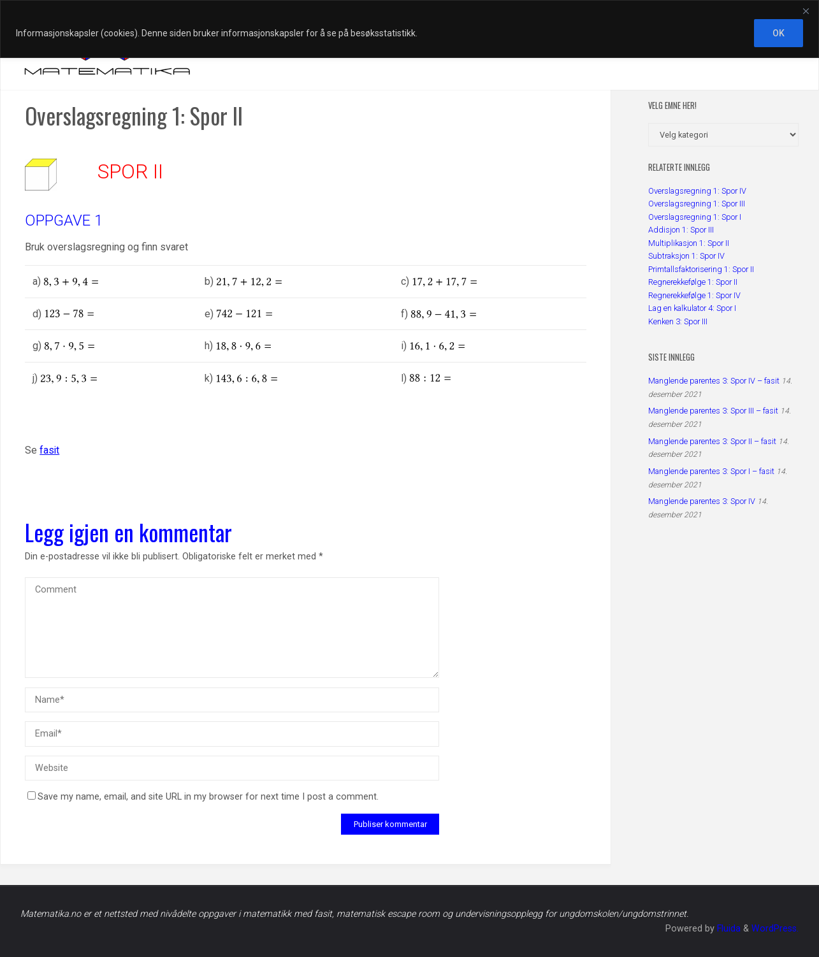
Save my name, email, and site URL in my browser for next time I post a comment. (203, 796)
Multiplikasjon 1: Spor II (688, 243)
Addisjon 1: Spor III (681, 229)
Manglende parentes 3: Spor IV (701, 501)
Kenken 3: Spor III (677, 321)
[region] (409, 29)
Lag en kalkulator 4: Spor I (692, 308)
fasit (50, 450)
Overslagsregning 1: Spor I (694, 217)
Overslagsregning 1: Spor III (696, 203)
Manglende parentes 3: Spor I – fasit (711, 471)
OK (778, 33)
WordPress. (775, 928)
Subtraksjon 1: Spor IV (686, 256)
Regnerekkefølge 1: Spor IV (694, 295)
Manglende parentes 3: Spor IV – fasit (713, 380)
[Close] (805, 10)
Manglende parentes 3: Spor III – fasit (713, 410)
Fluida (727, 928)
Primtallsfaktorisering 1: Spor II (701, 269)
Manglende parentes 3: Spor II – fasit (712, 441)
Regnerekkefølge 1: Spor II (692, 282)
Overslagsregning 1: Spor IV (697, 191)
